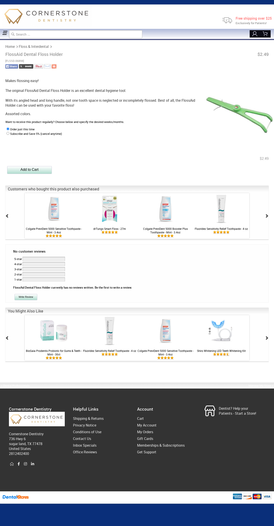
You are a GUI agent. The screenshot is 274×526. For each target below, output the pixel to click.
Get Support (146, 452)
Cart (140, 418)
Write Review (26, 297)
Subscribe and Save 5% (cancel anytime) (34, 134)
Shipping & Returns (88, 418)
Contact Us (82, 438)
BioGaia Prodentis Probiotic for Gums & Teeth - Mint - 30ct (54, 352)
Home (0, 39)
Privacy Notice (84, 425)
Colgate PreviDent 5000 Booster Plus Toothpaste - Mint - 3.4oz (165, 230)
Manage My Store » (261, 386)
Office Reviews (85, 452)
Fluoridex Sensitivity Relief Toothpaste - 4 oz (221, 228)
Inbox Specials (84, 445)
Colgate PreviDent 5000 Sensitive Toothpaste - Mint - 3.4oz (54, 230)
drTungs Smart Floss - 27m (109, 228)
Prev (7, 216)
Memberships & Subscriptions (161, 445)
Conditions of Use (87, 431)
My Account (147, 425)
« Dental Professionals (15, 386)
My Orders (145, 431)
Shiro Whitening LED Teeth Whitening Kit (221, 351)
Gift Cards (145, 438)
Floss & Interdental (2, 39)
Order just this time (20, 129)
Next (267, 216)
